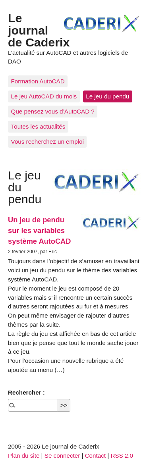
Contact (95, 455)
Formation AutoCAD (38, 81)
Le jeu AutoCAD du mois (44, 96)
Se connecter (62, 455)
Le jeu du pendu (107, 96)
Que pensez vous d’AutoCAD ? (53, 111)
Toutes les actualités (38, 126)
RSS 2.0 (121, 455)
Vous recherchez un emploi (47, 141)
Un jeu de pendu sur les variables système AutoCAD (39, 231)
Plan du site (23, 455)
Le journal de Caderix (39, 30)
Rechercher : (26, 392)
